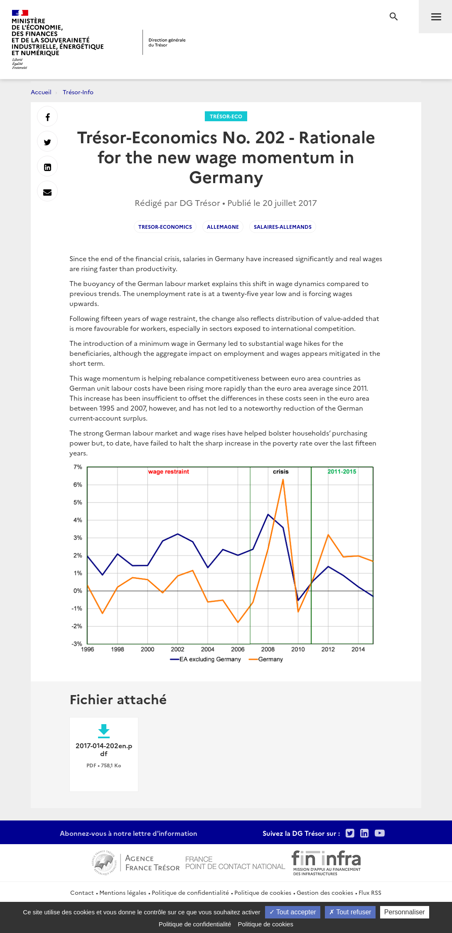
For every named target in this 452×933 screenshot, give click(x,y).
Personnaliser (404, 912)
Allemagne (223, 226)
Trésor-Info (78, 92)
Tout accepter (292, 912)
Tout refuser (350, 912)
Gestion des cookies (325, 892)
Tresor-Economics (165, 226)
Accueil (41, 92)
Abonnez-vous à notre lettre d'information (128, 833)
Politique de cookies (262, 892)
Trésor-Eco (226, 116)
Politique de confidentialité (190, 892)
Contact (82, 892)
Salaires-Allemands (283, 226)
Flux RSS (370, 892)
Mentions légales (122, 892)
